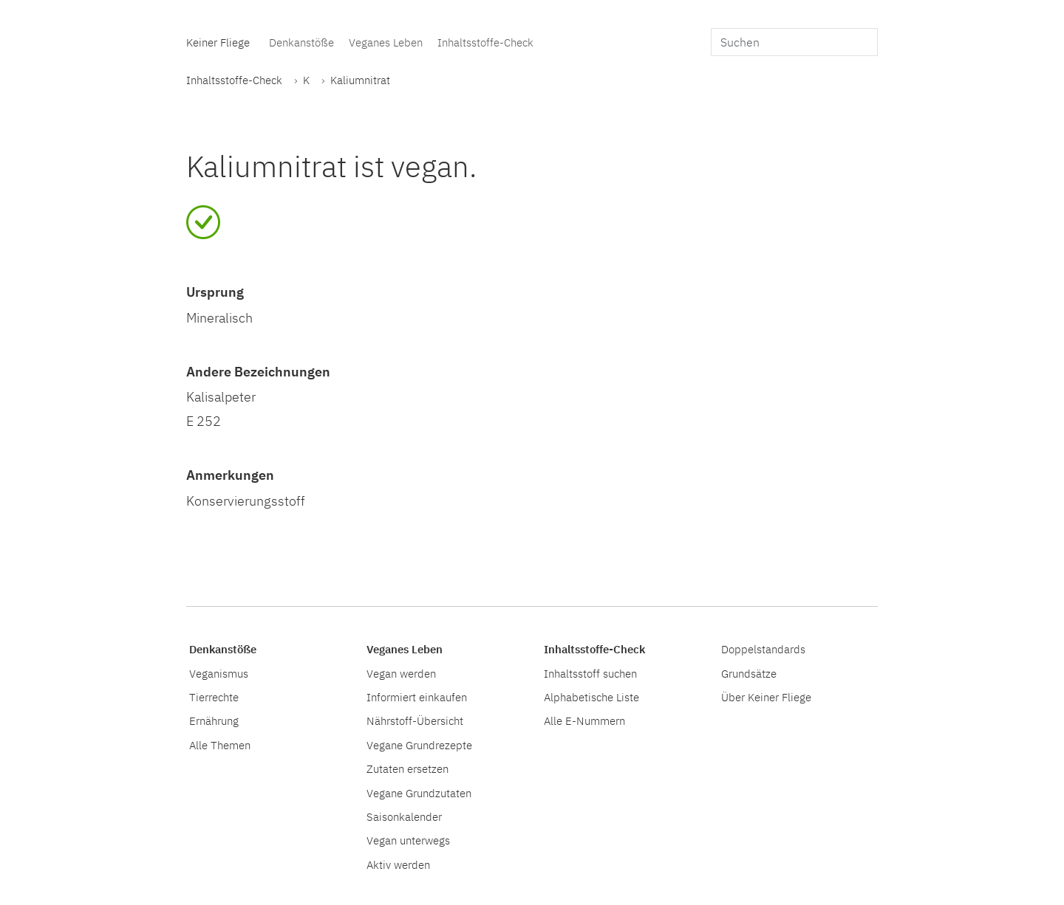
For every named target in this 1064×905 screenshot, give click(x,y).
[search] (794, 42)
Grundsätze (749, 673)
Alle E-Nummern (584, 720)
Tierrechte (214, 696)
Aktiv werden (398, 864)
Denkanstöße (301, 42)
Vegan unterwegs (408, 840)
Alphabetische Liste (591, 696)
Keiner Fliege (218, 42)
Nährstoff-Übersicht (414, 720)
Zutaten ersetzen (407, 768)
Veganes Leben (386, 42)
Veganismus (218, 673)
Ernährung (214, 720)
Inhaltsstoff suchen (590, 673)
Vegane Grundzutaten (418, 792)
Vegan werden (401, 673)
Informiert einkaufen (416, 696)
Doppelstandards (763, 648)
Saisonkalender (404, 816)
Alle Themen (219, 744)
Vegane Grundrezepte (419, 744)
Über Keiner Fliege (766, 696)
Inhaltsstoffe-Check (485, 42)
